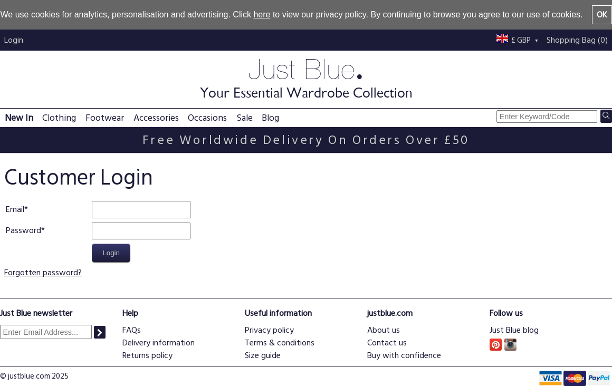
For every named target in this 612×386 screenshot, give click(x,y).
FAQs (131, 330)
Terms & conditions (279, 343)
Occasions (207, 118)
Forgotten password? (43, 272)
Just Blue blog (514, 330)
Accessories (156, 118)
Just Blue (306, 77)
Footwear (104, 118)
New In (19, 118)
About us (383, 330)
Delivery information (158, 343)
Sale (244, 118)
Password (23, 230)
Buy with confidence (404, 355)
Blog (270, 118)
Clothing (59, 118)
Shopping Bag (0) (577, 40)
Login (13, 40)
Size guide (263, 355)
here (261, 14)
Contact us (387, 343)
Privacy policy (269, 330)
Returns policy (147, 355)
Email (15, 209)
